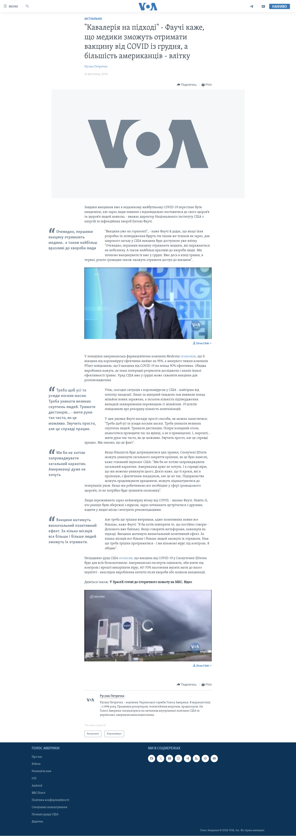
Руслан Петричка (96, 66)
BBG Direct (38, 792)
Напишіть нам (41, 771)
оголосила (188, 356)
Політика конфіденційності (50, 800)
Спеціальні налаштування (49, 807)
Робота (36, 764)
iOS (34, 778)
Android (37, 785)
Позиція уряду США (45, 814)
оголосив (126, 558)
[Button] (187, 84)
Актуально (93, 19)
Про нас (37, 757)
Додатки (37, 821)
